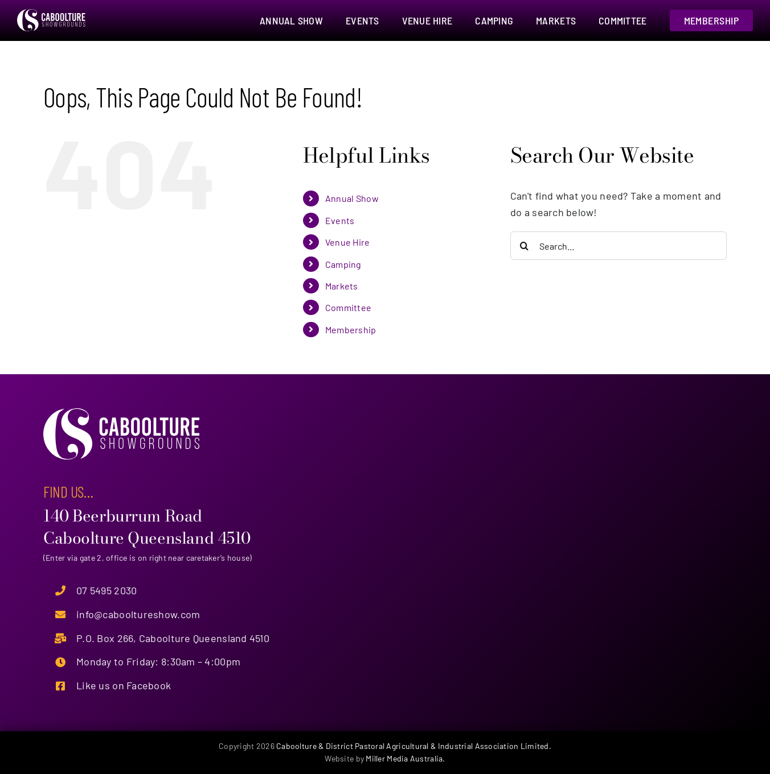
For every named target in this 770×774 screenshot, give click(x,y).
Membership (350, 329)
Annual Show (352, 198)
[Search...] (618, 245)
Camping (343, 264)
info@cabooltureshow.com (138, 614)
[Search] (524, 245)
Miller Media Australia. (405, 758)
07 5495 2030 (106, 590)
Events (340, 220)
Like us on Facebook (123, 685)
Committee (348, 307)
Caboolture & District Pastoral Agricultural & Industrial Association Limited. (413, 746)
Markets (341, 285)
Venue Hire (347, 242)
